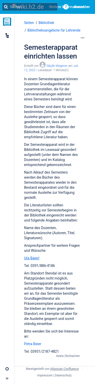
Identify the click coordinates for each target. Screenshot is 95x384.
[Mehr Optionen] (82, 38)
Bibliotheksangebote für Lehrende (53, 30)
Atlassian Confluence (64, 369)
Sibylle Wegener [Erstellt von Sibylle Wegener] (56, 66)
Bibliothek (46, 23)
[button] (65, 7)
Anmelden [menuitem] (82, 7)
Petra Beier (32, 344)
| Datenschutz (62, 375)
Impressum (44, 375)
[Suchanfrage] (30, 7)
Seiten (29, 23)
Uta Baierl (31, 258)
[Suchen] (6, 7)
